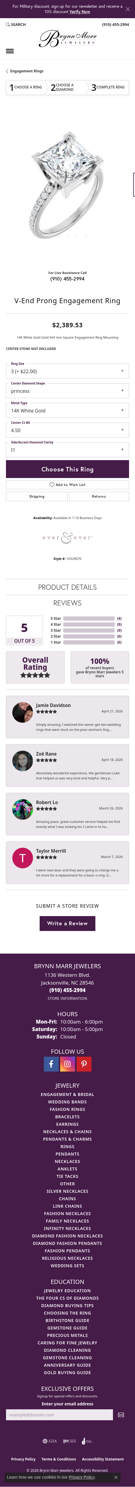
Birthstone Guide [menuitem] (68, 1320)
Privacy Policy (23, 1459)
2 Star (56, 636)
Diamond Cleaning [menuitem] (67, 1350)
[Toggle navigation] (10, 51)
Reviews (67, 603)
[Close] (127, 9)
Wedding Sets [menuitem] (67, 1265)
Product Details (67, 587)
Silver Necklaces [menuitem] (67, 1191)
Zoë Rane (46, 754)
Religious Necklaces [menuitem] (67, 1258)
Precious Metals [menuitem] (67, 1335)
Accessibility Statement (103, 1459)
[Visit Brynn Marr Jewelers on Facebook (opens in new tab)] (51, 1064)
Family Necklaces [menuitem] (67, 1221)
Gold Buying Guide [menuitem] (67, 1372)
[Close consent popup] (116, 1477)
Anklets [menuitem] (67, 1169)
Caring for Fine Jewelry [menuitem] (67, 1343)
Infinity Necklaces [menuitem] (67, 1228)
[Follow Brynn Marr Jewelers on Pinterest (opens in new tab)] (84, 1064)
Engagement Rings (27, 71)
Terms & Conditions (58, 1459)
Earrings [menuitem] (67, 1124)
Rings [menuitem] (67, 1146)
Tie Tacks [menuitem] (68, 1176)
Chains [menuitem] (67, 1198)
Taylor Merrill (51, 851)
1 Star (56, 642)
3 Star (56, 630)
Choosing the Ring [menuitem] (67, 1313)
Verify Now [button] (79, 11)
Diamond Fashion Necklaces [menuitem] (67, 1236)
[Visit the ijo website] (69, 1441)
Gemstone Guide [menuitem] (67, 1328)
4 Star (56, 624)
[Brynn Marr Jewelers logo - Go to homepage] (67, 38)
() (119, 618)
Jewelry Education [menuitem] (67, 1290)
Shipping (36, 496)
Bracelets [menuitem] (67, 1116)
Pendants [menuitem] (67, 1154)
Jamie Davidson (53, 705)
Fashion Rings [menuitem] (67, 1109)
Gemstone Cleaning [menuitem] (67, 1357)
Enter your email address (67, 1404)
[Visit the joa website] (87, 1441)
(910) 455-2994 (67, 278)
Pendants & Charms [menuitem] (67, 1139)
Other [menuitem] (67, 1184)
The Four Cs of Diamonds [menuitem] (67, 1298)
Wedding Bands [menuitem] (67, 1102)
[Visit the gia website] (50, 1441)
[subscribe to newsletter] (121, 1414)
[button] (16, 25)
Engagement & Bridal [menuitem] (67, 1094)
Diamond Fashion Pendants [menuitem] (67, 1243)
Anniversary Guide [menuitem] (67, 1365)
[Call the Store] (67, 990)
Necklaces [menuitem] (67, 1161)
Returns (99, 496)
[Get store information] (67, 998)
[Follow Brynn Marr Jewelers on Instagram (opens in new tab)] (67, 1064)
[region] (67, 187)
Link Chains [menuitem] (67, 1206)
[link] (115, 25)
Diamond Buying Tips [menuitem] (67, 1305)
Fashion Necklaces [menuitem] (67, 1213)
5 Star (56, 618)
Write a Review (67, 923)
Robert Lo (47, 802)
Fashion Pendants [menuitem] (67, 1251)
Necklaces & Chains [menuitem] (67, 1131)
